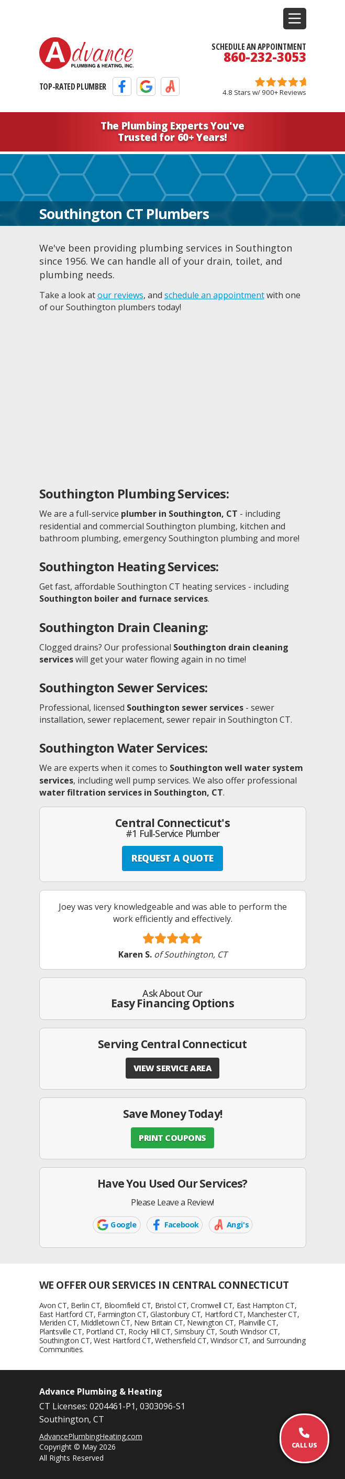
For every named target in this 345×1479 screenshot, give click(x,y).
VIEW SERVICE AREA (172, 1068)
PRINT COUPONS (172, 1138)
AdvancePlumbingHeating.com (90, 1436)
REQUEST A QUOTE (172, 858)
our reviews (120, 295)
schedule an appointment (214, 295)
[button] (294, 18)
